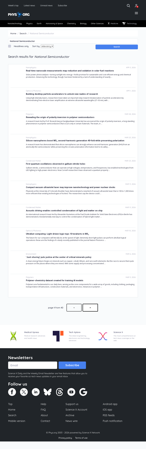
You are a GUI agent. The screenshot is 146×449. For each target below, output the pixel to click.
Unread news (50, 5)
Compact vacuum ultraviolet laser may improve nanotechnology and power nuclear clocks (71, 193)
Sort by (36, 52)
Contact (45, 428)
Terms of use (81, 445)
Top (10, 411)
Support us (72, 411)
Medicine (131, 24)
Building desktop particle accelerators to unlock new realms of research (62, 100)
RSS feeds (109, 422)
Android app (110, 411)
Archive (69, 422)
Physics (33, 24)
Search (23, 39)
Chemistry (82, 24)
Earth (44, 24)
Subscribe (67, 5)
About (44, 422)
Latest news (31, 5)
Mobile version (17, 428)
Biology (96, 24)
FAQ (43, 416)
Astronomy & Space (62, 24)
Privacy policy (65, 445)
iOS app (107, 416)
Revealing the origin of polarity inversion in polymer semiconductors (60, 123)
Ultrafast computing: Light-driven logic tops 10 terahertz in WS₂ (58, 240)
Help (43, 411)
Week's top (14, 5)
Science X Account (76, 416)
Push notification (113, 428)
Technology (16, 29)
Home (13, 39)
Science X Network (91, 440)
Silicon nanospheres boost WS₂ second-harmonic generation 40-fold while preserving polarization (76, 146)
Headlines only (21, 52)
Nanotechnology (16, 24)
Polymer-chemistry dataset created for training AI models (55, 286)
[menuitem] (16, 24)
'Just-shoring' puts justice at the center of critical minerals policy (59, 263)
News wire (71, 428)
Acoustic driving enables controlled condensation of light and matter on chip (65, 216)
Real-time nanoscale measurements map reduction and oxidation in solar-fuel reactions (70, 76)
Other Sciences (112, 24)
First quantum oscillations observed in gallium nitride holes (56, 170)
